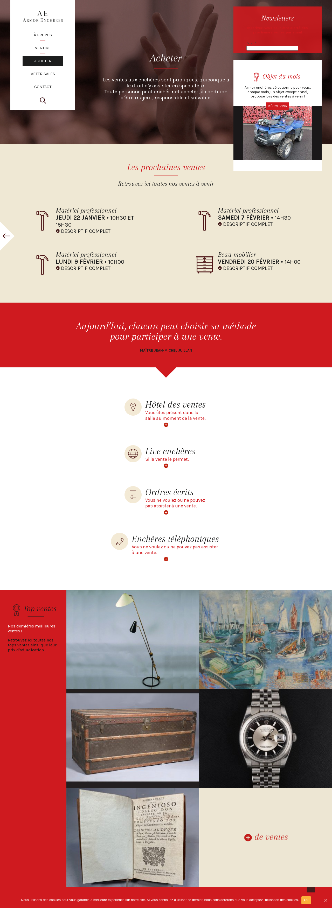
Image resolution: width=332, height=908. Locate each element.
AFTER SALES (43, 73)
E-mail (251, 43)
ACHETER (42, 60)
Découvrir (277, 106)
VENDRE (43, 47)
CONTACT (42, 86)
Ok (306, 900)
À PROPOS (43, 34)
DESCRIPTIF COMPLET (85, 231)
